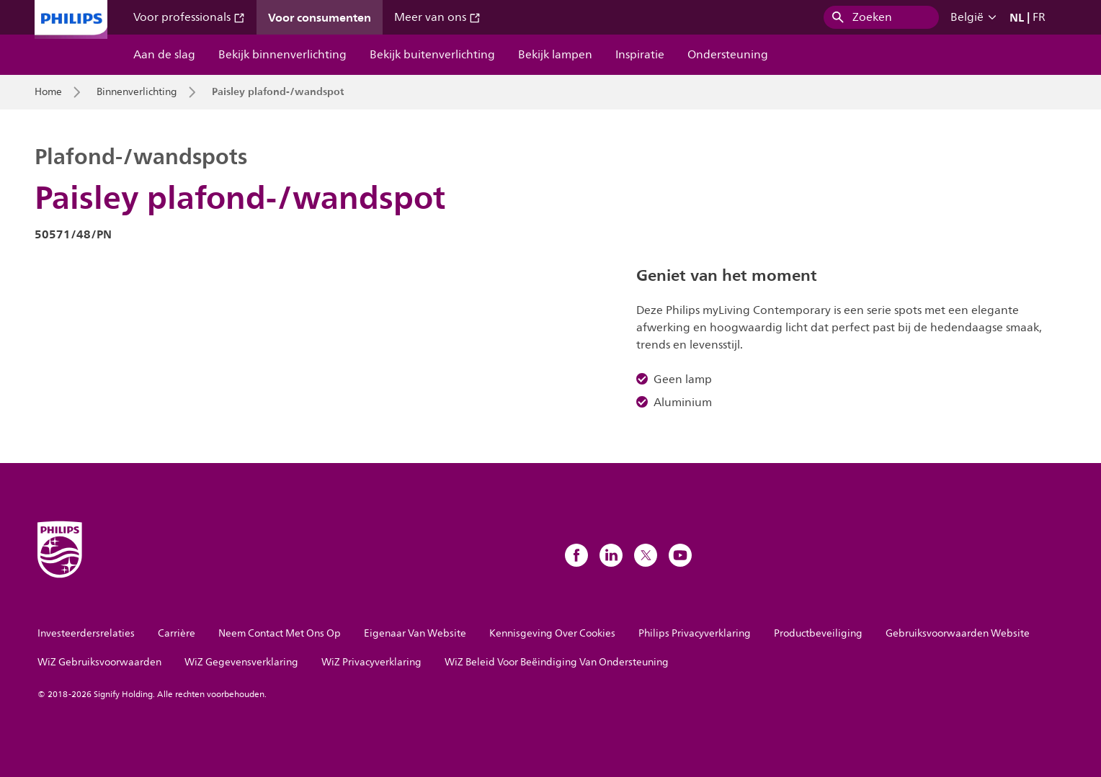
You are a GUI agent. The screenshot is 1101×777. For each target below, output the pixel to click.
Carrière (176, 633)
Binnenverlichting (137, 92)
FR (1039, 17)
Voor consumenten (319, 17)
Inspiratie (639, 54)
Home (48, 92)
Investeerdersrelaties (86, 633)
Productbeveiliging (818, 633)
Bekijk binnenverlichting (282, 54)
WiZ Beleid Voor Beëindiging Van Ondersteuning (557, 662)
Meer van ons (437, 17)
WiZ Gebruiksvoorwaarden (99, 662)
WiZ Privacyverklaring (371, 662)
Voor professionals (189, 17)
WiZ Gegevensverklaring (241, 662)
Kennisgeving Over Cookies (552, 633)
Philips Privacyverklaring (694, 633)
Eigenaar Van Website (415, 633)
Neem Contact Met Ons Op (279, 633)
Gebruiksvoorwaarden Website (958, 633)
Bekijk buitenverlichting (432, 54)
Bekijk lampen (555, 54)
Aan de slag (164, 54)
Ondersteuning (727, 54)
